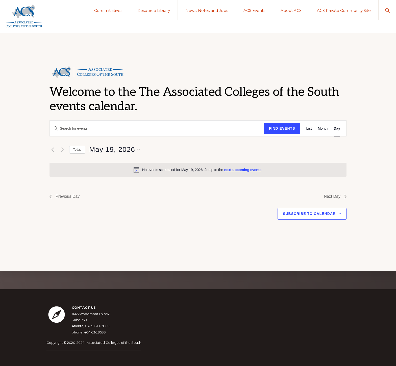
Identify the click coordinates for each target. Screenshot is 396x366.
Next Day (335, 196)
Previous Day (64, 196)
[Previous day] (52, 150)
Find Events (282, 128)
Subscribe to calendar (309, 214)
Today (77, 149)
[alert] (197, 170)
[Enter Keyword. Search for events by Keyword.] (157, 128)
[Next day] (62, 150)
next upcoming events (242, 170)
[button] (387, 10)
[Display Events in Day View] (337, 128)
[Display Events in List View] (309, 128)
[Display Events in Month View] (323, 128)
